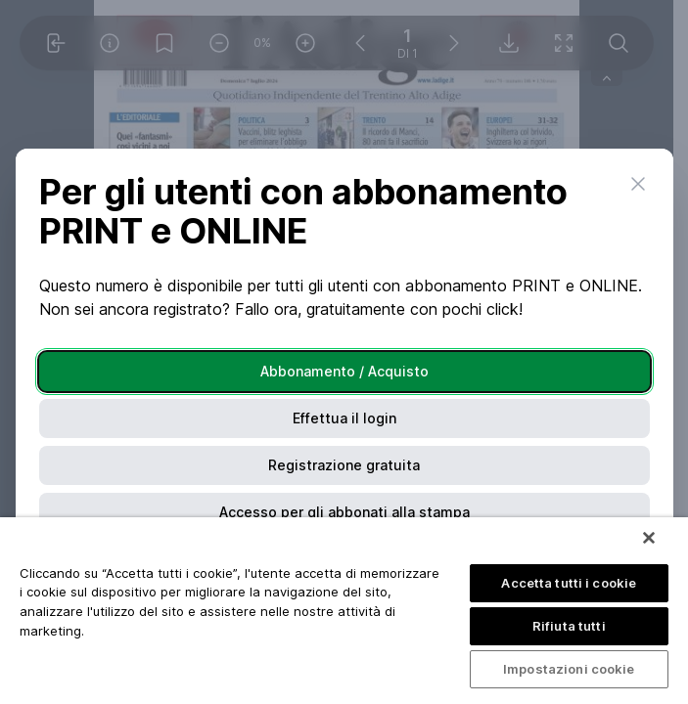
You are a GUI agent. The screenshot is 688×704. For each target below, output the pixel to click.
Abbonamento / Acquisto (344, 371)
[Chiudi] (649, 538)
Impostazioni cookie (568, 669)
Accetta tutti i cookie (568, 583)
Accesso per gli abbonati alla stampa (344, 512)
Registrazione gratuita (344, 465)
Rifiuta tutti (569, 626)
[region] (344, 610)
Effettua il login (344, 418)
